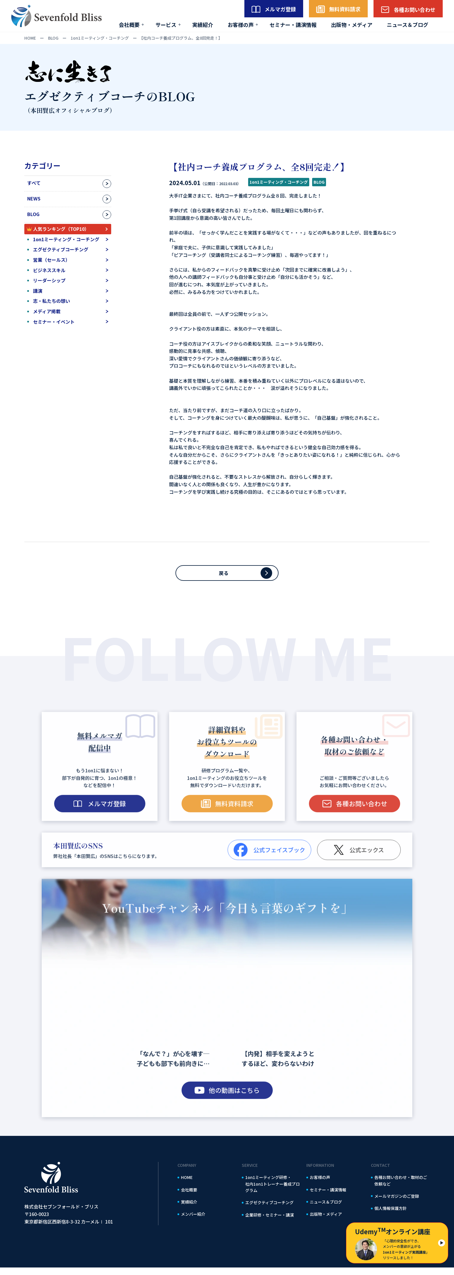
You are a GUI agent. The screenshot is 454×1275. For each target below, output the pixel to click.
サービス (165, 24)
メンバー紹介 (193, 1221)
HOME (187, 1185)
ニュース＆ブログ (407, 24)
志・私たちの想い (51, 300)
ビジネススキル (49, 270)
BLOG (33, 214)
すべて (34, 182)
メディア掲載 (47, 311)
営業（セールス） (51, 259)
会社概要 (129, 24)
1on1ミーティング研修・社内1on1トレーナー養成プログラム (272, 1191)
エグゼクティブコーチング (60, 249)
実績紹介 (202, 24)
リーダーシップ (49, 280)
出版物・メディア (351, 24)
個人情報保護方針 (390, 1216)
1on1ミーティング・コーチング (66, 239)
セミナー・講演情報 (293, 24)
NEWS (34, 198)
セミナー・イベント (54, 321)
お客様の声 (241, 24)
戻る (227, 576)
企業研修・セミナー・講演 (269, 1222)
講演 (37, 290)
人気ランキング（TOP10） (61, 228)
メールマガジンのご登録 (396, 1203)
